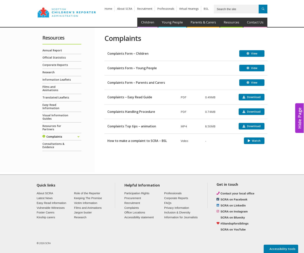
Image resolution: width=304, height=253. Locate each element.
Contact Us (255, 22)
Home (108, 8)
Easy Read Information (50, 106)
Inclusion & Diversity (177, 212)
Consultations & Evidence (53, 145)
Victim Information (85, 203)
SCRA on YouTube (233, 229)
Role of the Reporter (87, 193)
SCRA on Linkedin (233, 205)
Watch (256, 140)
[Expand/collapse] (78, 137)
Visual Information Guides (55, 116)
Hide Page (299, 118)
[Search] (263, 9)
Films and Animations (50, 88)
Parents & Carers (203, 22)
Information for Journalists (181, 217)
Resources (231, 22)
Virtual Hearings (189, 8)
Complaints (54, 136)
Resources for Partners (51, 127)
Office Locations (134, 212)
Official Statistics (54, 57)
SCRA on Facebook (233, 199)
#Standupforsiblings (234, 223)
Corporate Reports (55, 65)
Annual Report (52, 50)
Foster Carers (45, 212)
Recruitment (144, 8)
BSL (206, 8)
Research (48, 72)
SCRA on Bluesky (232, 217)
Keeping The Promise (88, 198)
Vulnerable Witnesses (51, 207)
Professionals (165, 8)
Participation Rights (136, 193)
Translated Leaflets (55, 97)
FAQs (168, 203)
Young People (172, 22)
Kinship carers (46, 217)
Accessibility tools (282, 249)
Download (253, 97)
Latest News (45, 198)
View (253, 53)
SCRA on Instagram (234, 211)
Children (147, 22)
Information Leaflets (56, 79)
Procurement (132, 198)
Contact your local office (237, 193)
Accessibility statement (139, 217)
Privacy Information (176, 207)
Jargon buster (83, 212)
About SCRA (124, 8)
